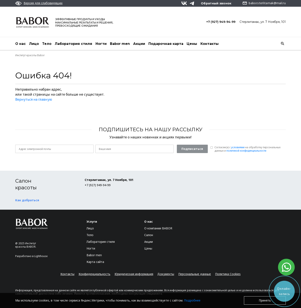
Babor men (120, 44)
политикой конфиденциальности (246, 150)
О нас (20, 44)
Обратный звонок (216, 3)
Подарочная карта (165, 44)
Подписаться (192, 149)
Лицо (34, 44)
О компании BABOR (158, 228)
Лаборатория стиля (73, 44)
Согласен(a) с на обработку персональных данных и (247, 149)
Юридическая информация (134, 274)
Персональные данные (194, 274)
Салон (148, 235)
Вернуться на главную (33, 99)
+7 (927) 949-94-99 (220, 22)
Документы (165, 274)
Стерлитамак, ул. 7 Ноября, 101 (263, 22)
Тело (46, 44)
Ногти (101, 44)
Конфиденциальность (94, 274)
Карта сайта (95, 262)
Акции (139, 44)
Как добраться (27, 200)
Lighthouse (41, 256)
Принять (265, 300)
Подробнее (192, 300)
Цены (192, 44)
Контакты (209, 44)
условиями (238, 147)
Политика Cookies (228, 274)
